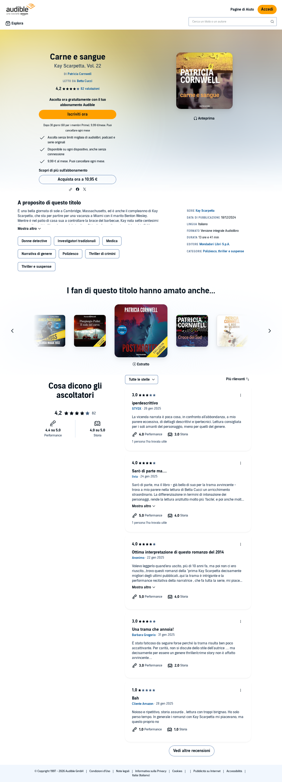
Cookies (177, 771)
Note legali (123, 771)
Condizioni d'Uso (100, 771)
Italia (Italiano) (141, 775)
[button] (70, 189)
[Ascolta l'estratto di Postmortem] (141, 368)
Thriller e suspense (37, 270)
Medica (112, 244)
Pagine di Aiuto (242, 9)
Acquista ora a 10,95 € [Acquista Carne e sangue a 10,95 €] (77, 179)
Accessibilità (234, 771)
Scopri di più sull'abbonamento (63, 170)
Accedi (267, 9)
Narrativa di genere (37, 257)
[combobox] (233, 21)
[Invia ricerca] (273, 21)
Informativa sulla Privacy (151, 771)
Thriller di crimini (102, 257)
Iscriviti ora (77, 114)
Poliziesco (70, 257)
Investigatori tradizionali (77, 244)
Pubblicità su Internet (207, 771)
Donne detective (34, 244)
